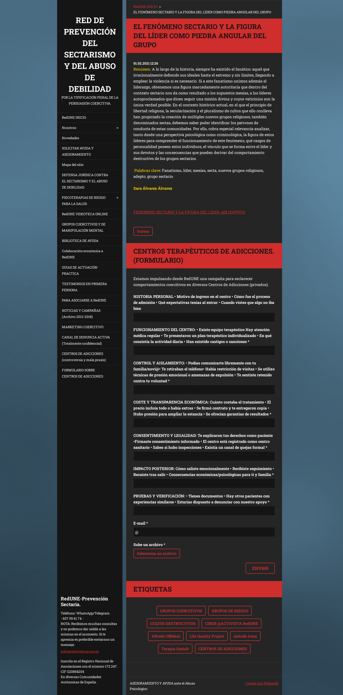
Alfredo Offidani (165, 636)
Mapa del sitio (73, 164)
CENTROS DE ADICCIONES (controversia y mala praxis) (84, 356)
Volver (143, 231)
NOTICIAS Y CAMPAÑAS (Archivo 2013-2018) (81, 313)
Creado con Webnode (262, 683)
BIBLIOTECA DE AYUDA (80, 240)
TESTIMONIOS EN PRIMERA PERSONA (84, 286)
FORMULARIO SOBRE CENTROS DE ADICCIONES (82, 373)
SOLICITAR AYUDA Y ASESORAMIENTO (78, 151)
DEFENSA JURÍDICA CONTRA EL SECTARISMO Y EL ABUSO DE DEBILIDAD (85, 181)
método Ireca (245, 636)
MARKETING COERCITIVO (82, 327)
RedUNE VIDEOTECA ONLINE (85, 214)
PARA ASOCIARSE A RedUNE (84, 300)
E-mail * (140, 523)
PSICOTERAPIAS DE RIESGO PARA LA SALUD (84, 200)
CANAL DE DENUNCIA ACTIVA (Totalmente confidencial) (86, 340)
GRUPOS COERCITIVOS (181, 610)
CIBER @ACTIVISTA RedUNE (231, 623)
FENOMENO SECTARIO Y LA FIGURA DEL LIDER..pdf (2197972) (189, 212)
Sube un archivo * (149, 544)
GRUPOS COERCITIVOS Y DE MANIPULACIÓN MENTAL (84, 227)
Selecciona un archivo (157, 553)
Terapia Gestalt (175, 648)
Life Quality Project (207, 636)
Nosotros (69, 127)
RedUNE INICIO (74, 117)
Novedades (70, 138)
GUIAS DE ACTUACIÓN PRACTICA (79, 270)
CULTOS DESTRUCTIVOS (173, 623)
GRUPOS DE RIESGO (230, 610)
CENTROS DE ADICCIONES (222, 648)
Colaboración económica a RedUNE (82, 254)
